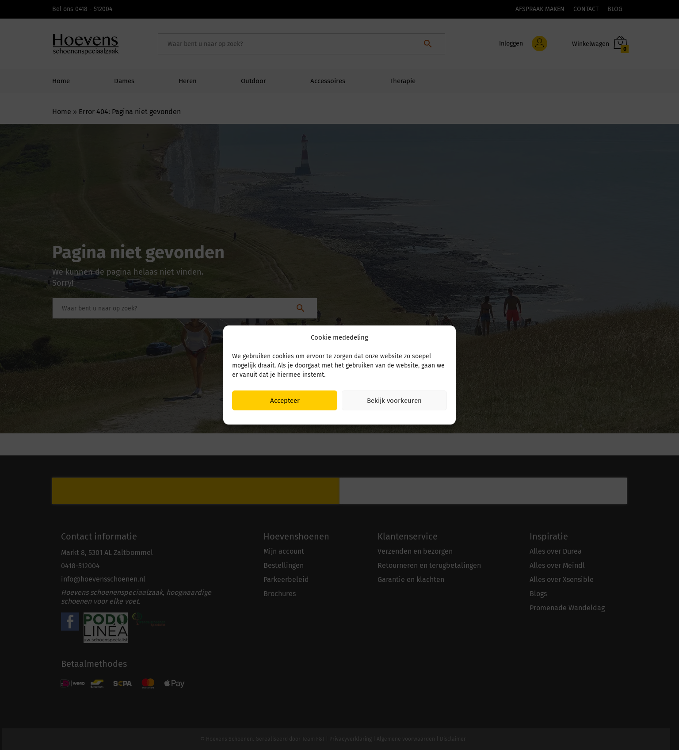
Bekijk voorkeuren (394, 401)
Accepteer (285, 401)
